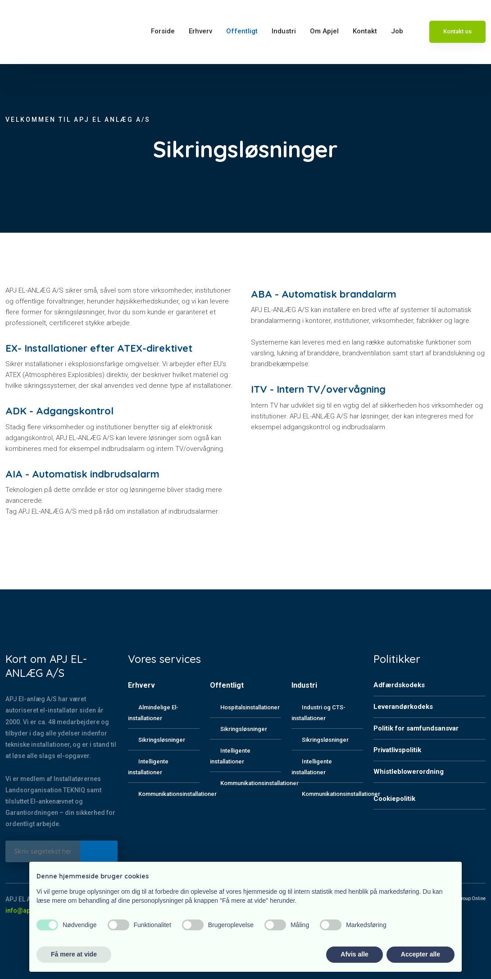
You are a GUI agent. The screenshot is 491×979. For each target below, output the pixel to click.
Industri (284, 31)
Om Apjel (324, 31)
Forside (163, 31)
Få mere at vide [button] (74, 954)
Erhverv (200, 31)
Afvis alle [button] (354, 954)
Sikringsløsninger (161, 739)
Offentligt (242, 31)
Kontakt (365, 31)
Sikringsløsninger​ (243, 729)
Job (397, 31)
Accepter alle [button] (420, 954)
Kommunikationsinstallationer (177, 794)
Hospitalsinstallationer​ (250, 707)
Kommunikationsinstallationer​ (259, 783)
